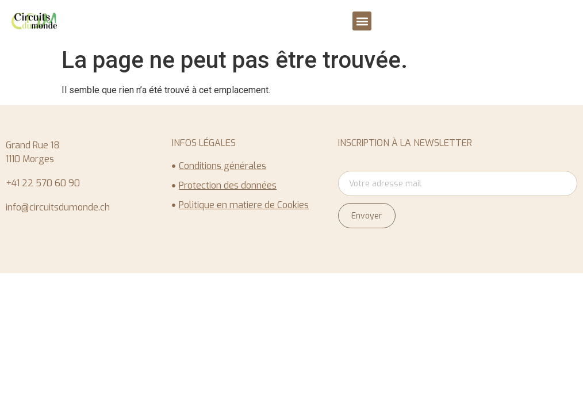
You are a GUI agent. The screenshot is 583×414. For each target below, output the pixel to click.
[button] (361, 21)
